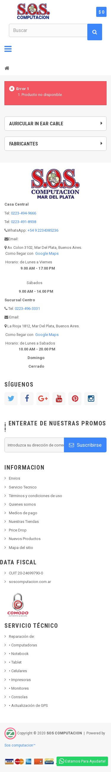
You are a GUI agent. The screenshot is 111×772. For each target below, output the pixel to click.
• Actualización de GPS (28, 705)
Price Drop (18, 530)
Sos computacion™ (20, 745)
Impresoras (20, 679)
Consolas (18, 697)
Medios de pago (23, 513)
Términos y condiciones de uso (35, 496)
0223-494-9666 (23, 213)
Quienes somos (22, 504)
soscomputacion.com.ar (30, 581)
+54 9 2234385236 (43, 230)
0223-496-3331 (27, 308)
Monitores (19, 688)
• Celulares (18, 671)
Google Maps (47, 253)
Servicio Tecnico (23, 487)
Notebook (19, 653)
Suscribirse (85, 445)
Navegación (8, 49)
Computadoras (23, 645)
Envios (14, 478)
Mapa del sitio (21, 547)
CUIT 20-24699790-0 (26, 573)
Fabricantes (23, 144)
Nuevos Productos (25, 538)
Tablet (15, 662)
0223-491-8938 (23, 222)
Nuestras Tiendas (24, 521)
